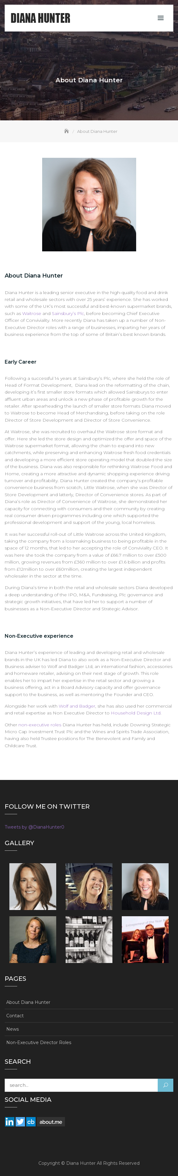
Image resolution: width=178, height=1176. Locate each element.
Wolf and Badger (77, 706)
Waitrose (31, 313)
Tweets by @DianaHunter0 (34, 827)
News (12, 1029)
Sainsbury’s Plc (68, 313)
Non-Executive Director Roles (38, 1042)
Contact (15, 1016)
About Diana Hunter (28, 1002)
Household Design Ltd (136, 713)
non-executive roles (39, 725)
